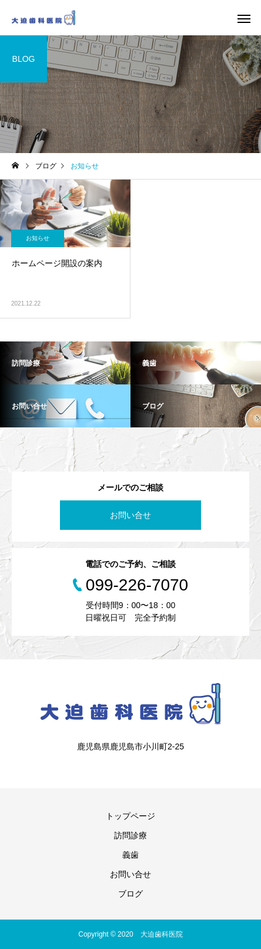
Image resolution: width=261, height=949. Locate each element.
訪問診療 (130, 835)
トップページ (130, 816)
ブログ (130, 893)
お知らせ (37, 238)
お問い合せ (130, 515)
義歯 (130, 855)
